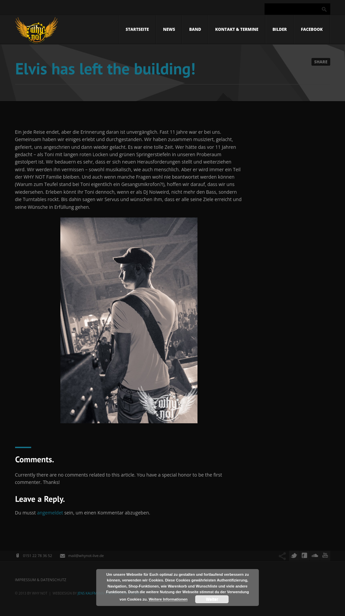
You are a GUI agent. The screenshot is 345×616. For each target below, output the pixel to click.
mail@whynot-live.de (86, 555)
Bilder (280, 29)
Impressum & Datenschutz (40, 579)
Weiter (212, 599)
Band (195, 29)
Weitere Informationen (168, 599)
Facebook (312, 29)
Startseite (137, 29)
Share (321, 62)
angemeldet (50, 512)
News (169, 29)
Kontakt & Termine (236, 29)
